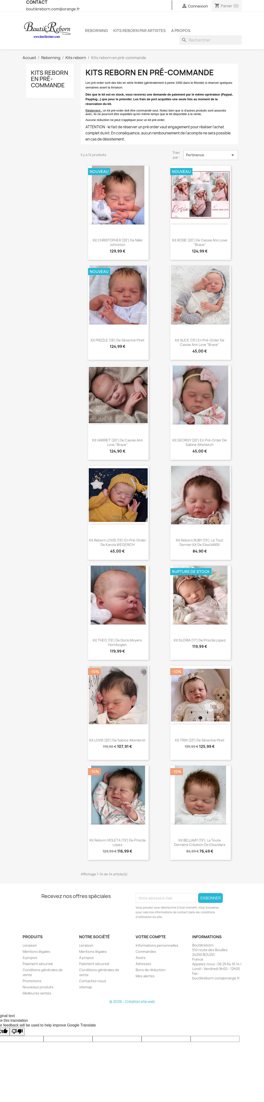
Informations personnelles (157, 945)
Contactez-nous (92, 981)
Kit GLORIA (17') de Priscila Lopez (200, 640)
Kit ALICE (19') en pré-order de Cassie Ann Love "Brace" (199, 342)
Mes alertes (145, 976)
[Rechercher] (210, 40)
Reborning (96, 30)
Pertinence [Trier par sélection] (211, 155)
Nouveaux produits (38, 987)
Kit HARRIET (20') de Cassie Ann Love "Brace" (117, 442)
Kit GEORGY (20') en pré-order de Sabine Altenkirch (199, 442)
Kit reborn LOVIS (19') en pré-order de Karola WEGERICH (117, 542)
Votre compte (151, 936)
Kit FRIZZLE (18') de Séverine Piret (117, 340)
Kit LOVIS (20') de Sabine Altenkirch (117, 740)
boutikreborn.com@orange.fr (53, 9)
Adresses (143, 964)
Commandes (146, 951)
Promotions (32, 981)
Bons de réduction (151, 970)
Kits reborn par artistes (139, 30)
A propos (181, 30)
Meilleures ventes (37, 993)
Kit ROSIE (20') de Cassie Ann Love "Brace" (199, 242)
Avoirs (141, 957)
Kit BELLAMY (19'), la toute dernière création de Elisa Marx (199, 842)
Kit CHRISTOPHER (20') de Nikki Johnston (117, 242)
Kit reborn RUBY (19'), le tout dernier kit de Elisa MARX (199, 542)
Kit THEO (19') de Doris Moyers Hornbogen (117, 642)
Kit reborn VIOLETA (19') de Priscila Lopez (117, 842)
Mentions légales (36, 951)
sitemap (85, 987)
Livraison (30, 945)
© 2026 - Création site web (132, 1001)
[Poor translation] (17, 1032)
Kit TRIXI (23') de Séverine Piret (199, 740)
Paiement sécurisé (38, 964)
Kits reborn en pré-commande (49, 79)
